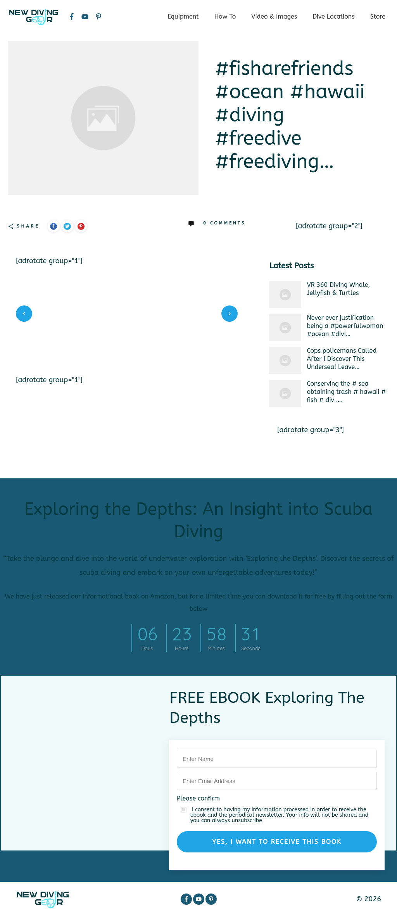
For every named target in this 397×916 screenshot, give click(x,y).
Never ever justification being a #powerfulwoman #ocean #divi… (345, 326)
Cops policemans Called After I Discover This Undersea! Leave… (342, 359)
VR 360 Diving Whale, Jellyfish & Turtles (338, 289)
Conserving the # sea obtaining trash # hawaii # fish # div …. (346, 392)
